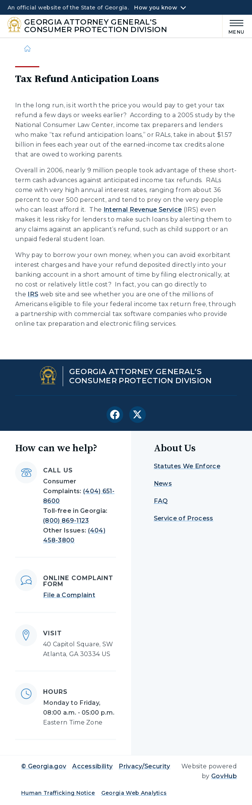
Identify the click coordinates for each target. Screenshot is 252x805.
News (163, 483)
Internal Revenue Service (143, 209)
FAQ (161, 501)
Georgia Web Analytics (134, 793)
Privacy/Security (144, 766)
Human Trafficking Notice (58, 793)
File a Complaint (69, 595)
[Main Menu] (233, 26)
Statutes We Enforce (187, 466)
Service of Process (183, 518)
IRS (33, 294)
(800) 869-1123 (66, 520)
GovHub (224, 776)
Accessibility (92, 766)
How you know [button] (155, 8)
